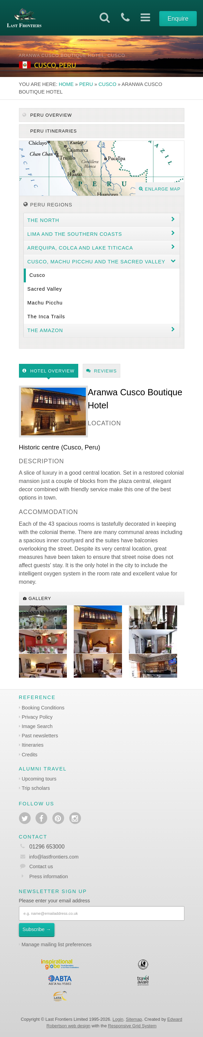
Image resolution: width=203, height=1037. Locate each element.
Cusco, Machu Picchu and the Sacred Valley (96, 261)
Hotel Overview (48, 371)
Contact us (41, 866)
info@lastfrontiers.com (49, 857)
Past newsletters (40, 735)
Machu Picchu (44, 303)
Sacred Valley (44, 289)
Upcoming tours (39, 779)
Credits (30, 754)
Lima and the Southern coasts (74, 234)
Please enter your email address (54, 900)
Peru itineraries (53, 131)
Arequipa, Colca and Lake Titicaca (80, 248)
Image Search (37, 726)
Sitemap (134, 1019)
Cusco (107, 84)
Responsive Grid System (132, 1025)
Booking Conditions (43, 707)
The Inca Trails (46, 316)
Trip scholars (36, 788)
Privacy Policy (37, 717)
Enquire (178, 18)
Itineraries (32, 745)
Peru (86, 84)
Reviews (101, 371)
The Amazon (45, 330)
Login (118, 1019)
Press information (48, 876)
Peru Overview (47, 115)
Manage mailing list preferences (57, 944)
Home (66, 84)
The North (43, 220)
